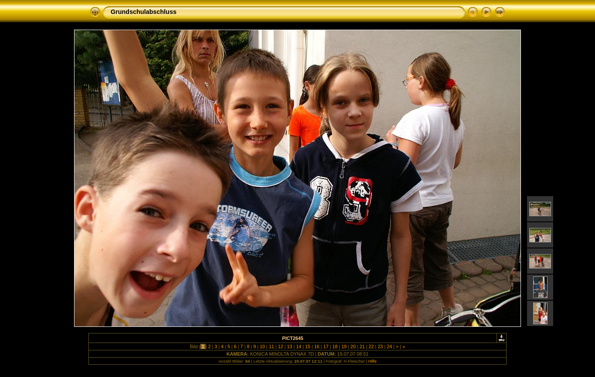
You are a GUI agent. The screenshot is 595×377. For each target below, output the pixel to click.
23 (380, 346)
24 (389, 346)
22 (371, 346)
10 (262, 346)
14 (299, 346)
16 (317, 346)
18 (335, 346)
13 (290, 346)
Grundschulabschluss (143, 11)
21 (362, 346)
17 (326, 346)
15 (307, 346)
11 (271, 346)
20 (353, 346)
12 (280, 346)
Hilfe (372, 361)
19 (344, 346)
